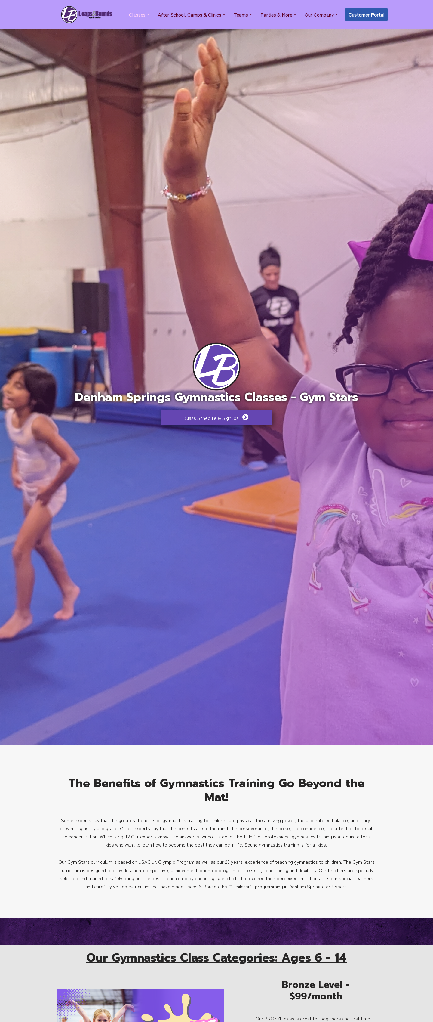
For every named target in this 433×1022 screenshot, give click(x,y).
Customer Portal (366, 14)
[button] (148, 14)
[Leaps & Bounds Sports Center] (86, 14)
